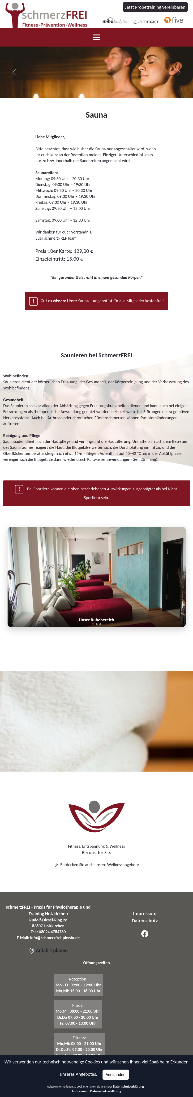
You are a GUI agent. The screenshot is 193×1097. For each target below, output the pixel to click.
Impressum (79, 1091)
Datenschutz (145, 920)
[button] (93, 624)
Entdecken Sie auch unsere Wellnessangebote (96, 864)
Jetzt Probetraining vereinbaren (155, 7)
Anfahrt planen (48, 950)
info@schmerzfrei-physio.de (55, 937)
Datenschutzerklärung (128, 1086)
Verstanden (115, 1074)
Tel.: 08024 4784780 (48, 931)
